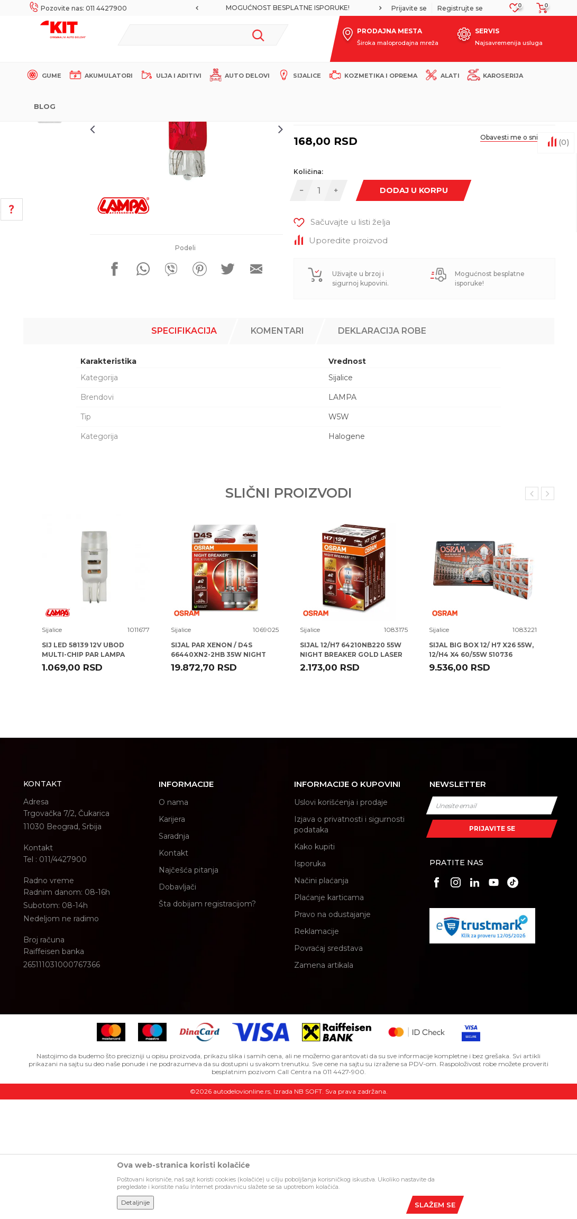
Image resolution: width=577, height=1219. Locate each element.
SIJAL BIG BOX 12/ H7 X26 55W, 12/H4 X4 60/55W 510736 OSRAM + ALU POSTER (481, 773)
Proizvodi (179, 130)
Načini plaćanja (321, 1000)
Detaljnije (135, 1202)
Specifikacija (184, 450)
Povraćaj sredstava (328, 1068)
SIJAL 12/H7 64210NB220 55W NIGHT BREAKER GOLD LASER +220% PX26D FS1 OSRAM (351, 773)
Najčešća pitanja (188, 990)
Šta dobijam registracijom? (207, 1024)
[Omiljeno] (514, 11)
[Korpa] (539, 11)
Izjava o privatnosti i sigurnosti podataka (349, 944)
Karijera (172, 939)
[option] (288, 8)
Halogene (346, 556)
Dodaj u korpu (416, 318)
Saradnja (174, 956)
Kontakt (173, 973)
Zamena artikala (323, 1085)
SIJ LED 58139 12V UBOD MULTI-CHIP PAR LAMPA (83, 769)
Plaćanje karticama (329, 1017)
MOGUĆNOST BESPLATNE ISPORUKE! (288, 8)
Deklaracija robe (382, 450)
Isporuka (310, 983)
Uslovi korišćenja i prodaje (341, 922)
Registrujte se (460, 8)
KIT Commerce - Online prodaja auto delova (90, 130)
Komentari (277, 450)
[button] (203, 34)
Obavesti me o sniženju (511, 265)
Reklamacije (316, 1051)
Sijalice (211, 130)
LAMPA (342, 516)
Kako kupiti (314, 966)
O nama (173, 922)
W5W (338, 536)
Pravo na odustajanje (332, 1034)
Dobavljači (177, 1007)
